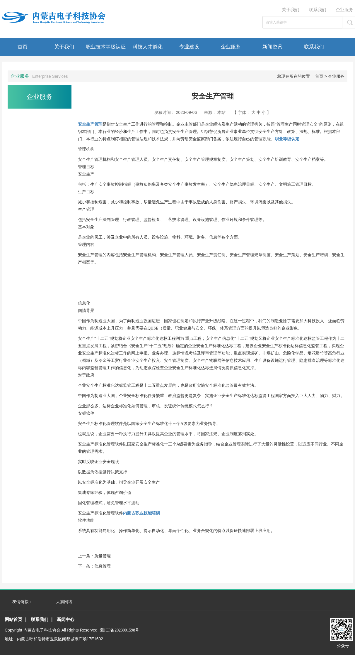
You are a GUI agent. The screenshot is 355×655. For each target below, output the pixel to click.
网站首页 (13, 619)
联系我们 (317, 9)
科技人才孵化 (148, 47)
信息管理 (102, 566)
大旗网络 (64, 601)
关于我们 (290, 9)
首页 (23, 47)
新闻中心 (65, 619)
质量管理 (102, 555)
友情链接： (22, 601)
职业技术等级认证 (106, 47)
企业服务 (344, 9)
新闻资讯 (272, 47)
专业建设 (189, 47)
